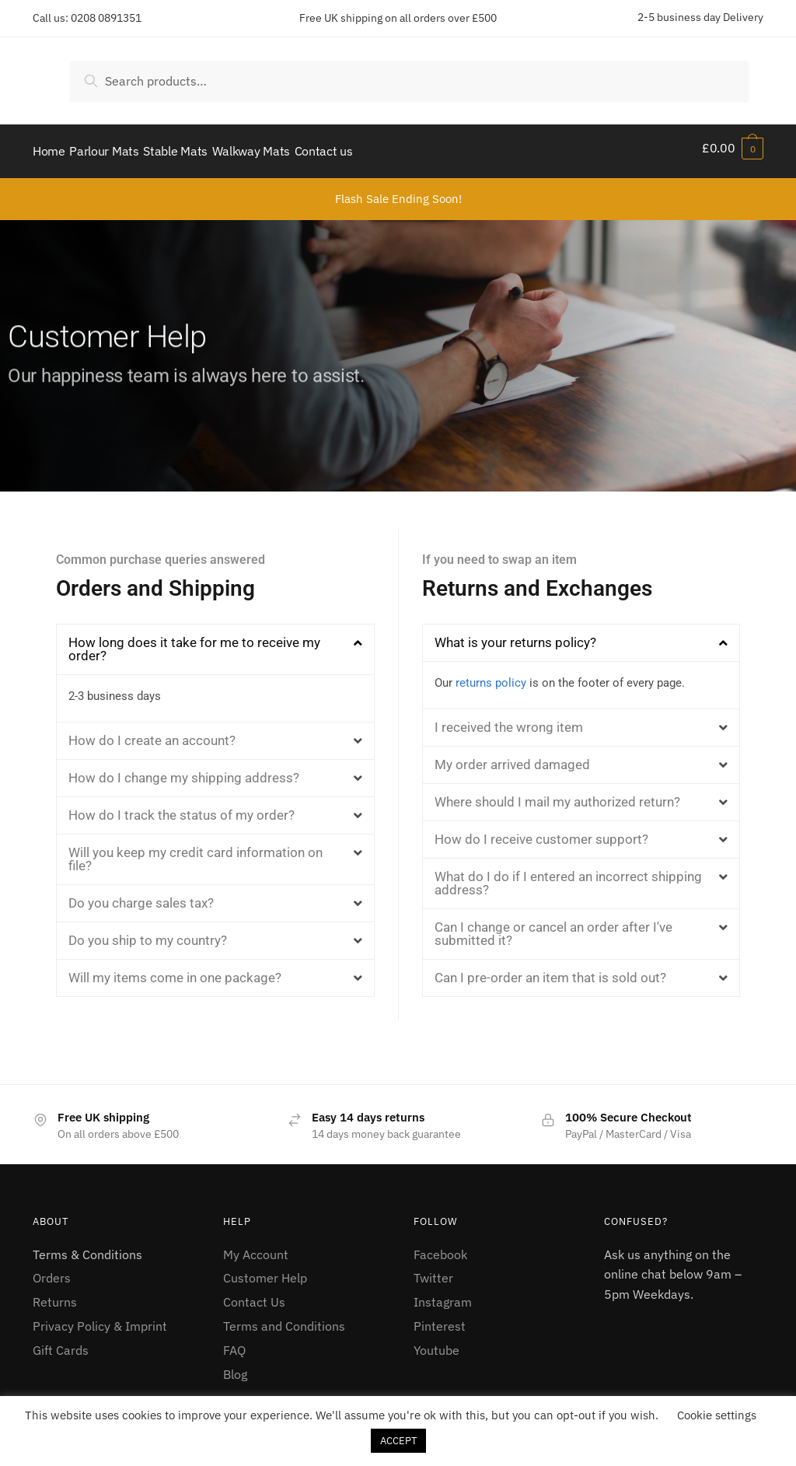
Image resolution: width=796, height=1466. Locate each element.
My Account (255, 1246)
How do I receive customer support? (541, 832)
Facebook (440, 1246)
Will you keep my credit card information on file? (195, 852)
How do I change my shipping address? (183, 770)
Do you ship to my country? (147, 933)
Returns (55, 1295)
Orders (52, 1271)
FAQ (234, 1343)
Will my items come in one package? (174, 970)
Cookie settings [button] (716, 1415)
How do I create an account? (152, 733)
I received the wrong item (509, 720)
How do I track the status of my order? (181, 808)
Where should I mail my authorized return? (557, 795)
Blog (235, 1367)
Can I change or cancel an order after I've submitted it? (553, 926)
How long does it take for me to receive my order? (194, 641)
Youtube (436, 1343)
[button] (215, 642)
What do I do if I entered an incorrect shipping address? (568, 876)
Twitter (433, 1271)
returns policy (491, 675)
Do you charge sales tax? (141, 896)
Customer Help (265, 1271)
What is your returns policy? (515, 634)
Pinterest (440, 1319)
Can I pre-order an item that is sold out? (550, 970)
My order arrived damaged (512, 757)
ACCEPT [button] (398, 1440)
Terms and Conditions (284, 1319)
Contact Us (254, 1295)
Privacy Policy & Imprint (100, 1319)
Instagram (443, 1295)
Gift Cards (61, 1343)
